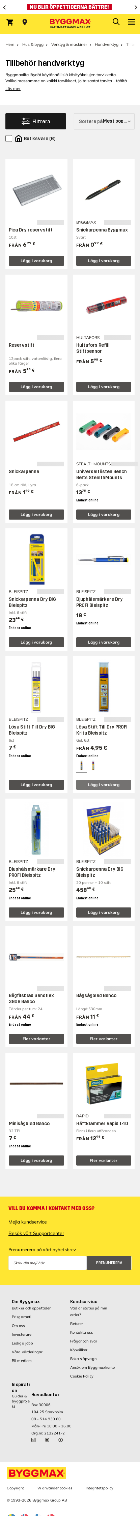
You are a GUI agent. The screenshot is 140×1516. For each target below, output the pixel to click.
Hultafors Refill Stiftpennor (93, 348)
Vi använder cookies (54, 1488)
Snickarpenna (24, 471)
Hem (10, 44)
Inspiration (21, 1387)
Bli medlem (22, 1360)
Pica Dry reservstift (31, 230)
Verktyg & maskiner (69, 44)
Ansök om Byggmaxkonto (92, 1367)
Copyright (15, 1488)
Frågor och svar (83, 1341)
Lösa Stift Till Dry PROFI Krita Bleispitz (102, 730)
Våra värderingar (27, 1352)
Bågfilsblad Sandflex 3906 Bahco (31, 998)
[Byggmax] (70, 24)
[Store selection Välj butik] (24, 22)
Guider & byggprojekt (21, 1401)
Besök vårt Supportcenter (36, 1233)
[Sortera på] (104, 121)
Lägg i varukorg (36, 260)
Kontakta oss (81, 1332)
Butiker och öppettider (31, 1308)
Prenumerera (109, 1263)
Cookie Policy (81, 1376)
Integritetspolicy (99, 1488)
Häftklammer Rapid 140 (102, 1123)
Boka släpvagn (83, 1358)
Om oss (18, 1325)
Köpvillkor (79, 1350)
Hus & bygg (33, 44)
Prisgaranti (21, 1316)
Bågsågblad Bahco (96, 995)
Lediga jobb (22, 1343)
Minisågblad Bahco (29, 1123)
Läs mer (13, 88)
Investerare (21, 1334)
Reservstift (21, 345)
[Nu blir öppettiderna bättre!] (70, 7)
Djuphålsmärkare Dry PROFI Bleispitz (99, 602)
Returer (76, 1323)
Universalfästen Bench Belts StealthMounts (101, 475)
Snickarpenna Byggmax (102, 230)
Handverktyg (106, 44)
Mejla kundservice (27, 1222)
